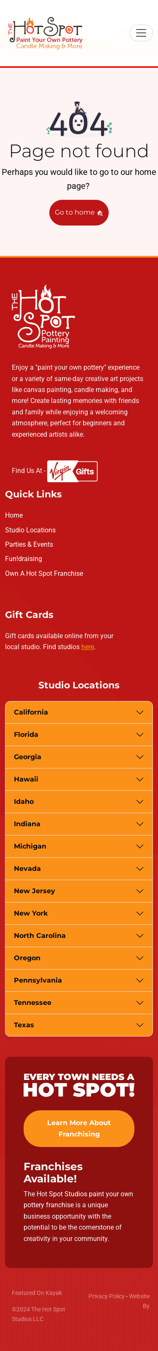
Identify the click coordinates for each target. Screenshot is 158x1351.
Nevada (27, 869)
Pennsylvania (38, 980)
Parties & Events (29, 544)
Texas (24, 1025)
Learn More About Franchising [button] (79, 1128)
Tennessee (32, 1003)
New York (31, 913)
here (87, 647)
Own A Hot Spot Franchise (44, 573)
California (31, 712)
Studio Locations (30, 530)
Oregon (27, 958)
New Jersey (34, 891)
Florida (26, 735)
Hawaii (26, 779)
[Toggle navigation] (141, 32)
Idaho (24, 802)
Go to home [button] (79, 212)
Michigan (30, 846)
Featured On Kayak (37, 1292)
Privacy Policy (106, 1296)
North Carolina (40, 936)
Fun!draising (23, 559)
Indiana (27, 824)
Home (14, 515)
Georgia (27, 757)
